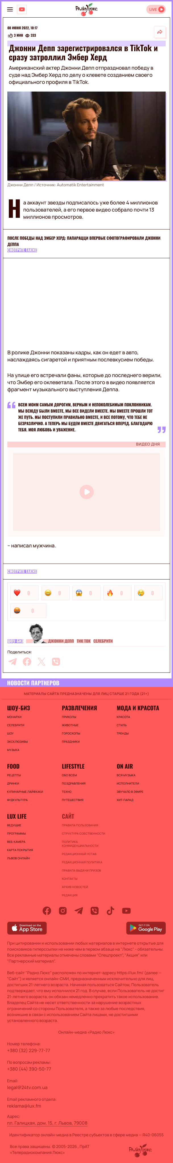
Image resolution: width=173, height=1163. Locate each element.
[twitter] (41, 662)
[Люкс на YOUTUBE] (22, 9)
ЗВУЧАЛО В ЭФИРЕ (130, 792)
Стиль (122, 725)
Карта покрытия (20, 850)
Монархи (14, 717)
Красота (123, 717)
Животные (70, 725)
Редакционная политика (82, 862)
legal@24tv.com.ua (27, 1087)
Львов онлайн (18, 858)
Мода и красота (138, 708)
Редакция (70, 895)
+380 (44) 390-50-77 (29, 1069)
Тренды (123, 733)
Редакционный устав (79, 854)
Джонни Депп (61, 641)
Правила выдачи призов (81, 870)
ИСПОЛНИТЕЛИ (128, 783)
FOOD (13, 766)
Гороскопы (71, 733)
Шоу (10, 733)
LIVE (153, 9)
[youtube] (126, 911)
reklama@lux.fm (24, 1106)
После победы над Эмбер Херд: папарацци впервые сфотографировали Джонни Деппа (84, 241)
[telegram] (12, 662)
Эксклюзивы (17, 742)
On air (125, 766)
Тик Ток (84, 641)
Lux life (16, 816)
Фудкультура (17, 800)
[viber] (56, 662)
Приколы (69, 717)
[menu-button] (10, 9)
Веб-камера (16, 842)
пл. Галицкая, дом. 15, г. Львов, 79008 (47, 1123)
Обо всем (69, 775)
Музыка (13, 750)
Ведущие (14, 825)
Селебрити (103, 641)
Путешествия (73, 800)
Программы (16, 833)
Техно (67, 792)
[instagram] (63, 911)
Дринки (13, 783)
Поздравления (74, 783)
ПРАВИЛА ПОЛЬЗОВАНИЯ (80, 825)
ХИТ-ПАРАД (125, 800)
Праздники (71, 742)
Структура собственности (83, 833)
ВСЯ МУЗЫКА (126, 775)
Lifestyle (73, 766)
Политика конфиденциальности (80, 844)
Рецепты (14, 775)
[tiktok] (110, 911)
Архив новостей (75, 887)
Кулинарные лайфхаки (25, 792)
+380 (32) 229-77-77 (28, 1050)
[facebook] (27, 662)
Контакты (70, 879)
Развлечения (79, 708)
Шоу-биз (15, 641)
